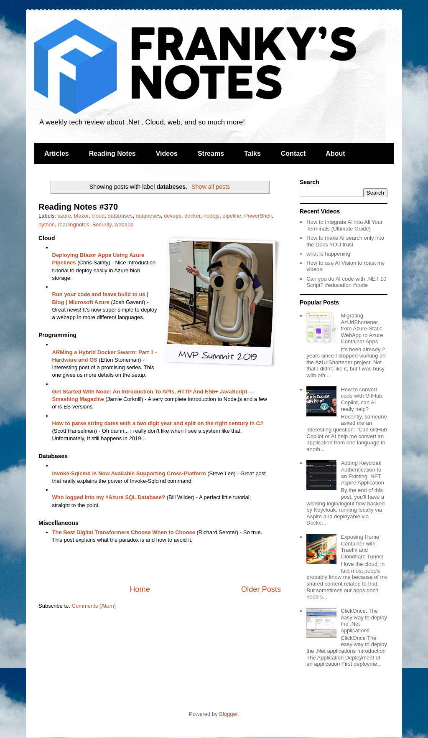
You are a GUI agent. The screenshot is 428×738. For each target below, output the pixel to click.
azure (64, 216)
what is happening (328, 254)
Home (140, 589)
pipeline (231, 216)
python (46, 224)
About (335, 153)
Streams (211, 153)
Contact (293, 153)
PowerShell (258, 216)
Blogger (228, 714)
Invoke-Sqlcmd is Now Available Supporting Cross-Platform (129, 473)
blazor (81, 216)
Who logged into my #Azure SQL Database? (109, 497)
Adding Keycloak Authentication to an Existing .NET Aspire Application (362, 473)
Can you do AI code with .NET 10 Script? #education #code (346, 282)
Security (102, 224)
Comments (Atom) (94, 606)
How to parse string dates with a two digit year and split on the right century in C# (157, 423)
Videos (167, 153)
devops (172, 216)
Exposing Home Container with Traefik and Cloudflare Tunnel (362, 547)
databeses (148, 216)
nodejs (211, 216)
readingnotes (73, 224)
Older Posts (261, 589)
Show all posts (210, 186)
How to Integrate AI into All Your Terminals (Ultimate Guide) (344, 225)
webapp (124, 224)
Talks (252, 153)
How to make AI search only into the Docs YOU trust (345, 241)
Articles (56, 153)
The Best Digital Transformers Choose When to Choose (123, 532)
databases (120, 216)
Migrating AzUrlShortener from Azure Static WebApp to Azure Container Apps (362, 328)
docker (192, 216)
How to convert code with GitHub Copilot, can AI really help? (361, 399)
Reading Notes (112, 153)
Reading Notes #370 (78, 206)
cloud (98, 216)
